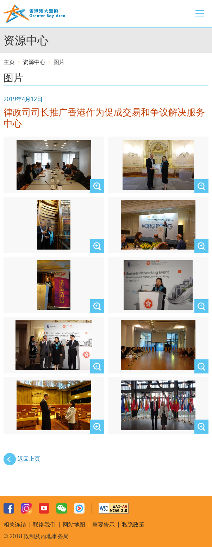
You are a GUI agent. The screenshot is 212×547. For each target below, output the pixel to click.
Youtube (44, 508)
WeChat (61, 508)
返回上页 (29, 459)
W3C (114, 508)
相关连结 (15, 524)
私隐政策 (133, 524)
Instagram (26, 508)
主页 (9, 62)
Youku (79, 508)
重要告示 (103, 524)
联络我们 (44, 524)
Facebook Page (9, 508)
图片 (59, 62)
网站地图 (74, 524)
